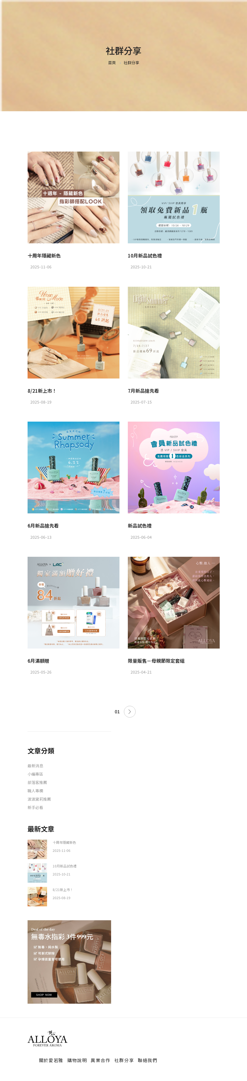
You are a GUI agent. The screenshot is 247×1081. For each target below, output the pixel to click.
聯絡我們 (147, 1060)
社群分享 (124, 1060)
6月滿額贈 (38, 660)
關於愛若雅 (51, 1060)
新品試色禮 (139, 525)
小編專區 (35, 774)
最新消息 (35, 765)
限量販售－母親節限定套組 (156, 660)
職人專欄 (35, 790)
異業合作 (100, 1060)
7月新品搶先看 (143, 390)
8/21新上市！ (42, 390)
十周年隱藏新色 (44, 255)
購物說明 (77, 1060)
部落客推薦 (37, 782)
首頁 (112, 62)
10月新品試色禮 (145, 255)
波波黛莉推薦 (39, 799)
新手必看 (35, 807)
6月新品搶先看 (43, 525)
